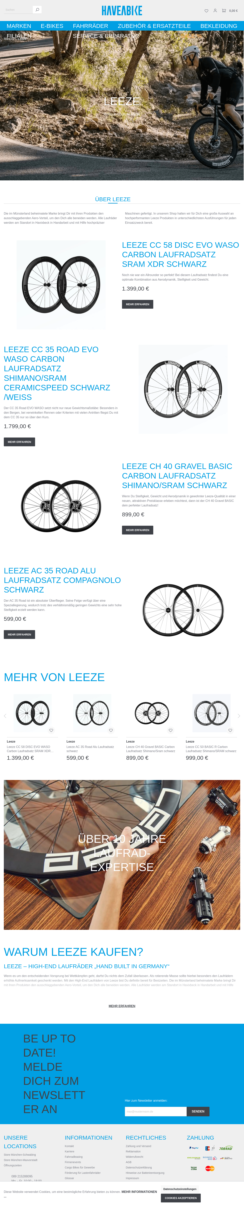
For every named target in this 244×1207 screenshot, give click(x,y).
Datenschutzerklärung (139, 1167)
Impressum (132, 1178)
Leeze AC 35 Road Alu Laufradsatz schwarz (90, 749)
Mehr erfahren (137, 304)
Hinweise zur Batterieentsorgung (145, 1172)
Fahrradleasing (74, 1156)
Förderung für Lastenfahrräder (83, 1172)
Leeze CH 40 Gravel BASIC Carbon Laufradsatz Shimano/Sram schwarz (150, 749)
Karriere (69, 1151)
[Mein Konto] (215, 10)
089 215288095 (22, 1176)
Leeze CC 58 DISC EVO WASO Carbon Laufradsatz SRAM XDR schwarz (29, 749)
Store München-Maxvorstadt (20, 1160)
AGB (129, 1162)
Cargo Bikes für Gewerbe (80, 1167)
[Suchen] (18, 10)
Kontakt (69, 1146)
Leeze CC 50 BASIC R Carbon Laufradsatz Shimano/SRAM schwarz (211, 749)
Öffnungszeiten (13, 1165)
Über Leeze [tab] (113, 199)
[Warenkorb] (230, 10)
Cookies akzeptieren (181, 1198)
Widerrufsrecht (134, 1156)
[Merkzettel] (206, 10)
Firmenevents (73, 1162)
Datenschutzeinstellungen (179, 1189)
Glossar (69, 1178)
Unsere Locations (20, 1141)
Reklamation (133, 1151)
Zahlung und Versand (138, 1146)
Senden (198, 1111)
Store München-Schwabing (20, 1154)
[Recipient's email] (156, 1111)
